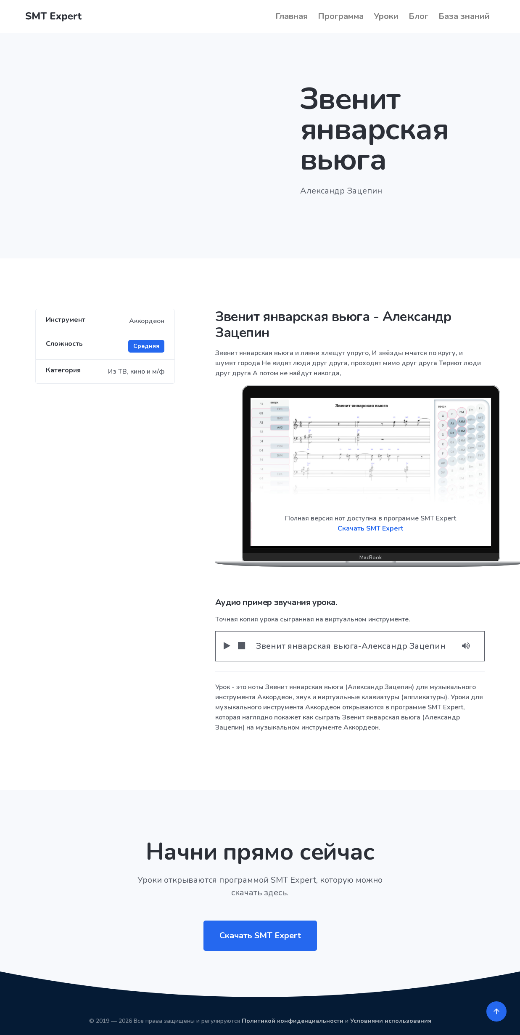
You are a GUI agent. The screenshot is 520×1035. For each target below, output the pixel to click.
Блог (418, 16)
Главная (291, 16)
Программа (341, 16)
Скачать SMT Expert (371, 528)
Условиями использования (390, 1021)
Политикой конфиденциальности (292, 1021)
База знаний (464, 16)
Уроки (386, 16)
